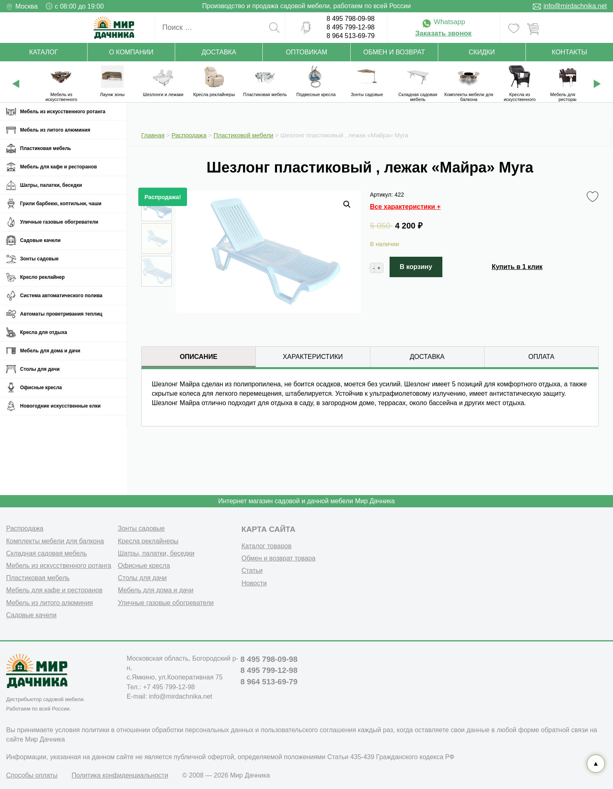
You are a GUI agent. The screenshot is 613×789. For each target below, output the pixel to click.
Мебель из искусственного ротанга (62, 111)
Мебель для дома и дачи (50, 351)
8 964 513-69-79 (350, 35)
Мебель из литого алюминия (55, 130)
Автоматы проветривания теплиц (61, 314)
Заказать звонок (443, 33)
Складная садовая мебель (46, 552)
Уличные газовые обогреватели (59, 222)
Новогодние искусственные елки (60, 406)
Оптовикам (306, 52)
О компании (131, 52)
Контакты (569, 52)
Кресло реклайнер (42, 277)
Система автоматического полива (61, 295)
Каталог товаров (266, 544)
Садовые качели (40, 240)
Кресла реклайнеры (148, 539)
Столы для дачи (40, 369)
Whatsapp (443, 22)
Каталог (43, 52)
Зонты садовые (39, 259)
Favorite (594, 197)
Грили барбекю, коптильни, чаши (60, 203)
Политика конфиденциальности (120, 774)
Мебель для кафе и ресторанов (58, 167)
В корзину (416, 266)
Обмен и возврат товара (278, 557)
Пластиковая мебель (45, 148)
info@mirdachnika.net (575, 5)
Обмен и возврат (394, 52)
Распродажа (24, 527)
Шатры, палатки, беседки (51, 185)
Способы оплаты (32, 774)
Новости (254, 581)
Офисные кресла (41, 387)
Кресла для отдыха (43, 332)
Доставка (218, 52)
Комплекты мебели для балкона (55, 539)
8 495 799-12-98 (350, 27)
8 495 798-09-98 (350, 18)
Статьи (252, 569)
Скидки (482, 52)
